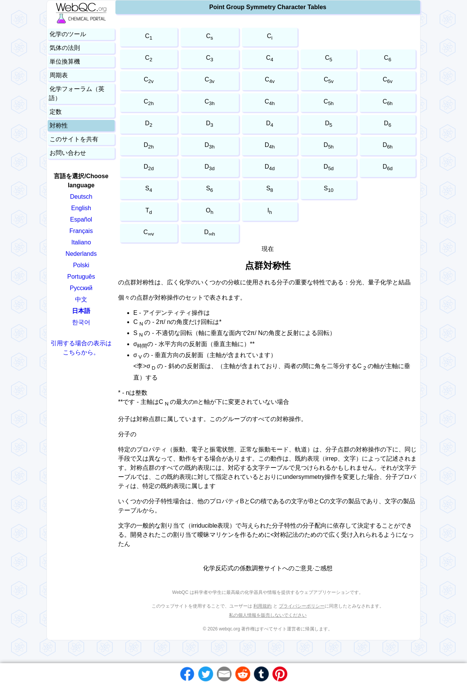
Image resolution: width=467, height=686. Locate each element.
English (81, 208)
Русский (81, 288)
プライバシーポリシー (302, 606)
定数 (56, 111)
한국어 (81, 322)
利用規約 (262, 606)
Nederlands (81, 253)
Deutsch (81, 196)
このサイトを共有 (74, 139)
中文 (81, 299)
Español (81, 219)
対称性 (59, 125)
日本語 (81, 311)
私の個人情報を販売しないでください (268, 615)
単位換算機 (65, 61)
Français (81, 231)
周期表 (59, 75)
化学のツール (68, 34)
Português (81, 276)
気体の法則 (65, 48)
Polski (81, 265)
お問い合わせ (68, 153)
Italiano (81, 242)
